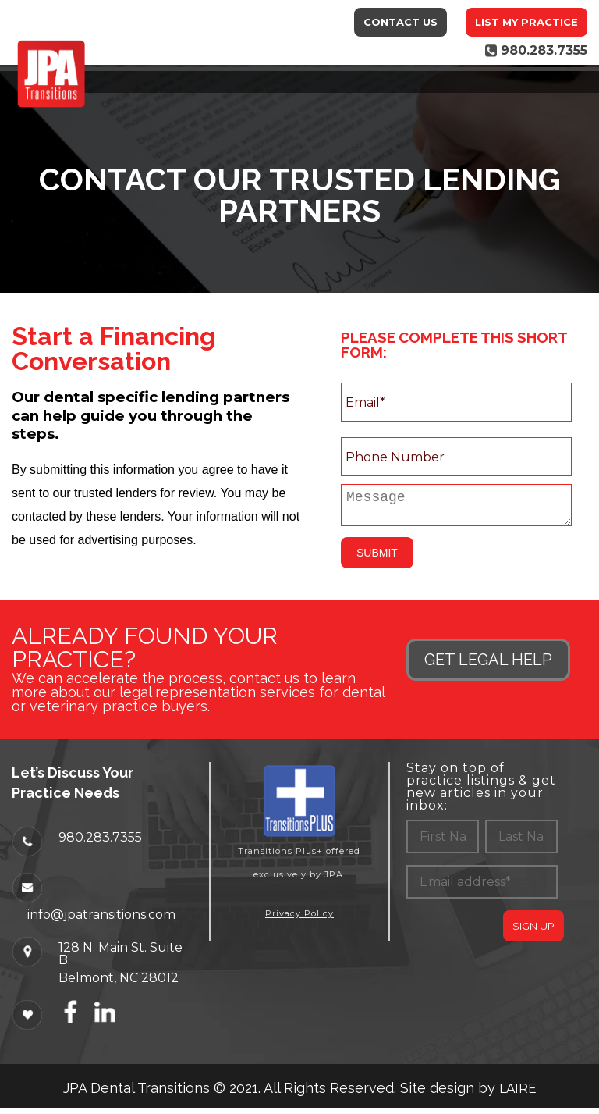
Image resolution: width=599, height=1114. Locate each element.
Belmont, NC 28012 (118, 984)
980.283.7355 (100, 843)
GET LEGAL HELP (488, 666)
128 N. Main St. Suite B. (120, 959)
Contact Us (400, 22)
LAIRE (518, 1094)
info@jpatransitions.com (101, 920)
